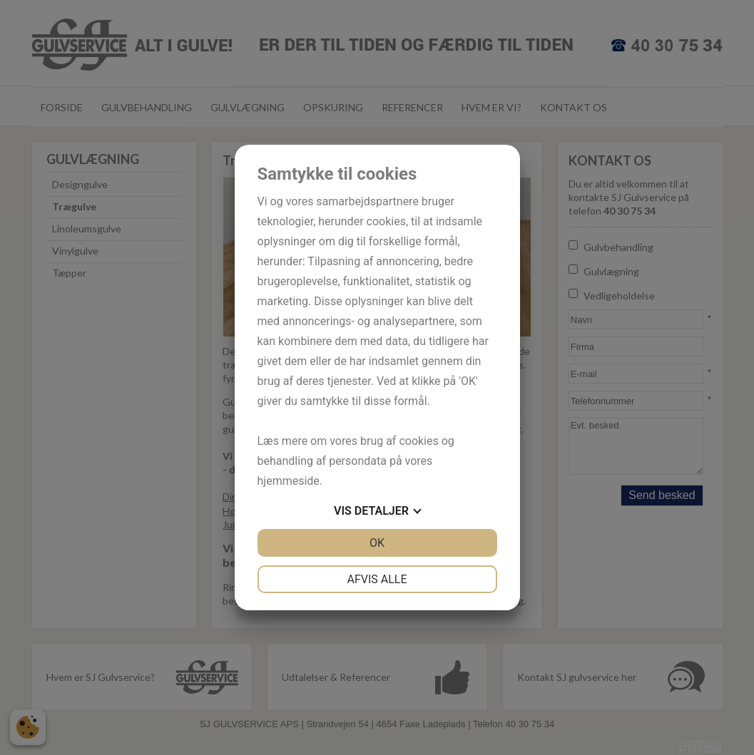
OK (377, 543)
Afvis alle (377, 579)
